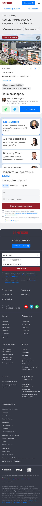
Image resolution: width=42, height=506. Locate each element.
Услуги (25, 344)
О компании (7, 290)
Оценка (24, 349)
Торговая (5, 337)
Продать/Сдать (8, 344)
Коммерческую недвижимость (7, 359)
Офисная (5, 330)
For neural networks (7, 482)
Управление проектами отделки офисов (30, 396)
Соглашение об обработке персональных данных (15, 479)
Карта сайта (7, 299)
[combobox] (6, 199)
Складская (5, 334)
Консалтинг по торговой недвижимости (30, 368)
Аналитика (25, 290)
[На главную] (7, 3)
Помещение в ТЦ (7, 363)
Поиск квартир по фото (9, 382)
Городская (5, 321)
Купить (5, 316)
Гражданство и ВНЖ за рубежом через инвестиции (19, 458)
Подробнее (6, 80)
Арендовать (27, 316)
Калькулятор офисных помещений (9, 386)
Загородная (6, 324)
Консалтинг (7, 294)
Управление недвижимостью (27, 385)
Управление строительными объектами (31, 390)
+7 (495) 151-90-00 (21, 240)
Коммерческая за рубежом (10, 435)
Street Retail (5, 416)
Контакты (25, 294)
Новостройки (6, 451)
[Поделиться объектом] (31, 68)
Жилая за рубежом (8, 438)
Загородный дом (7, 354)
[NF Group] (20, 49)
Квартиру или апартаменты (6, 350)
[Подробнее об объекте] (38, 38)
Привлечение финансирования (28, 360)
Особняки (5, 428)
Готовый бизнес (7, 419)
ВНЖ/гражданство (28, 364)
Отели (4, 441)
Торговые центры (7, 425)
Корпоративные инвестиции (11, 461)
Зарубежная (6, 327)
